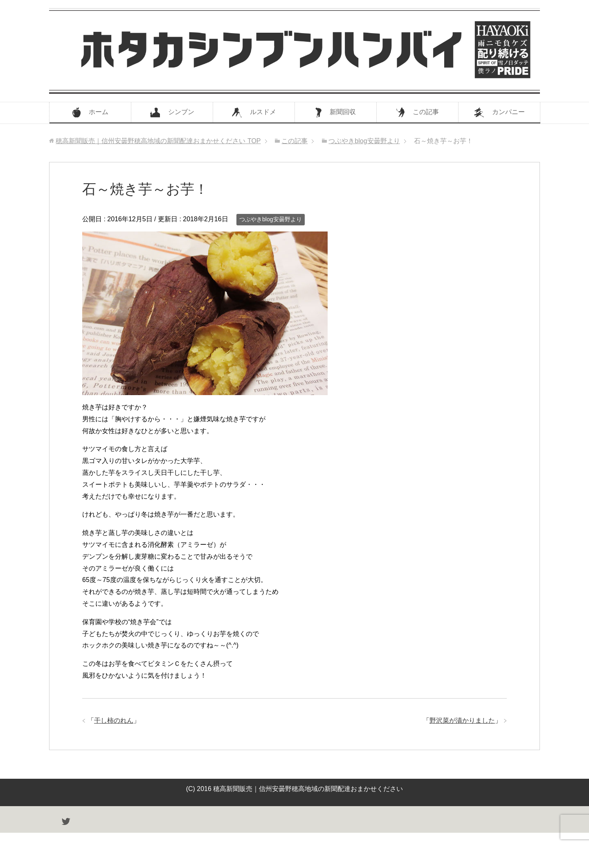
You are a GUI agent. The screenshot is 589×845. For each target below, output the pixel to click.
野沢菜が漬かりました (462, 720)
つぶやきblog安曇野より (270, 219)
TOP (158, 140)
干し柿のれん (113, 720)
